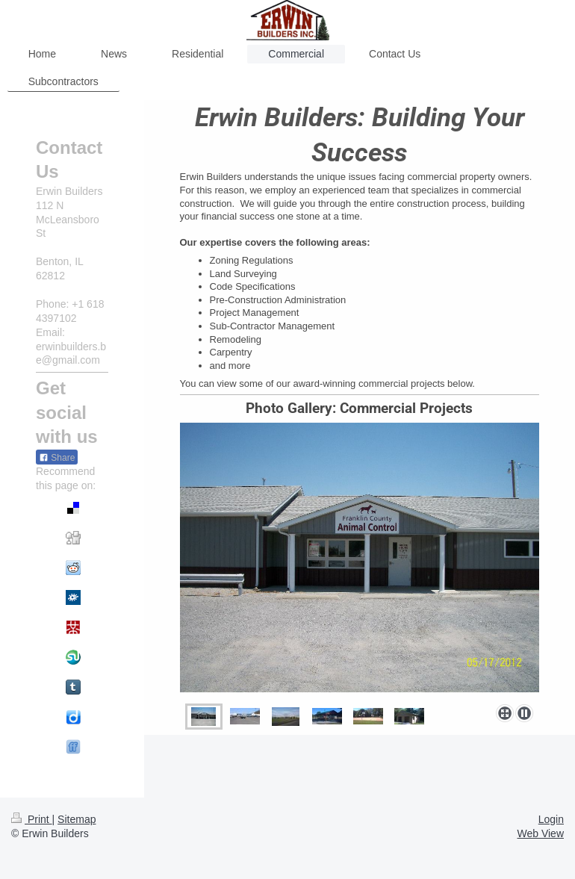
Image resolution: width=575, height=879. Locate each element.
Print (31, 819)
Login (551, 819)
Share (57, 458)
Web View (540, 833)
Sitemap (77, 819)
